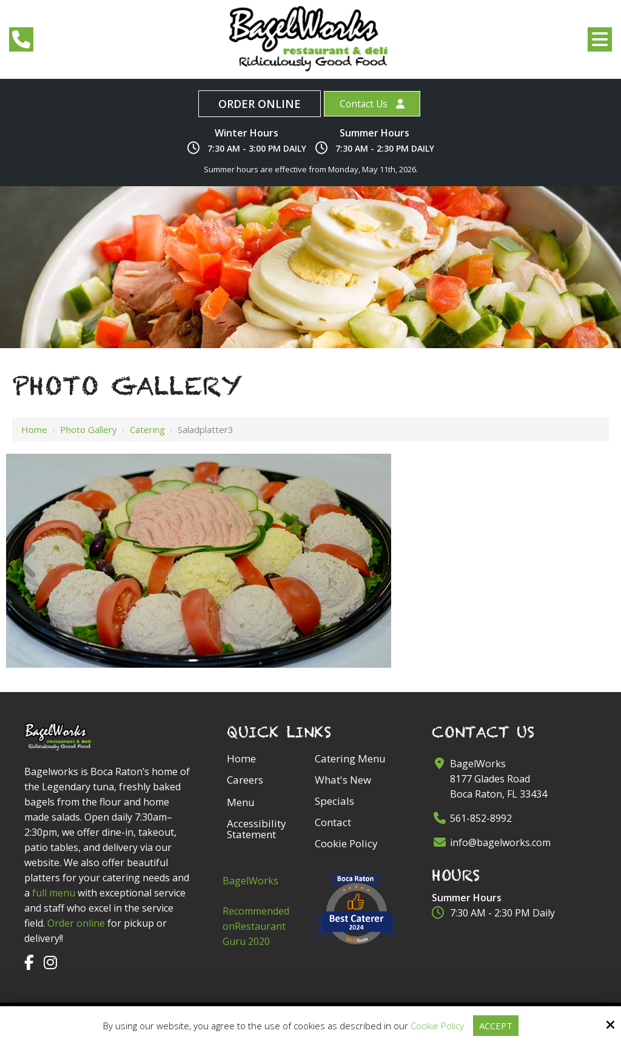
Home (34, 429)
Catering (147, 429)
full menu (53, 892)
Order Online (258, 103)
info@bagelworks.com (500, 842)
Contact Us (363, 103)
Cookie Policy (436, 1025)
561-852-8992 (481, 818)
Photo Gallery (88, 429)
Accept (495, 1026)
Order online (76, 923)
